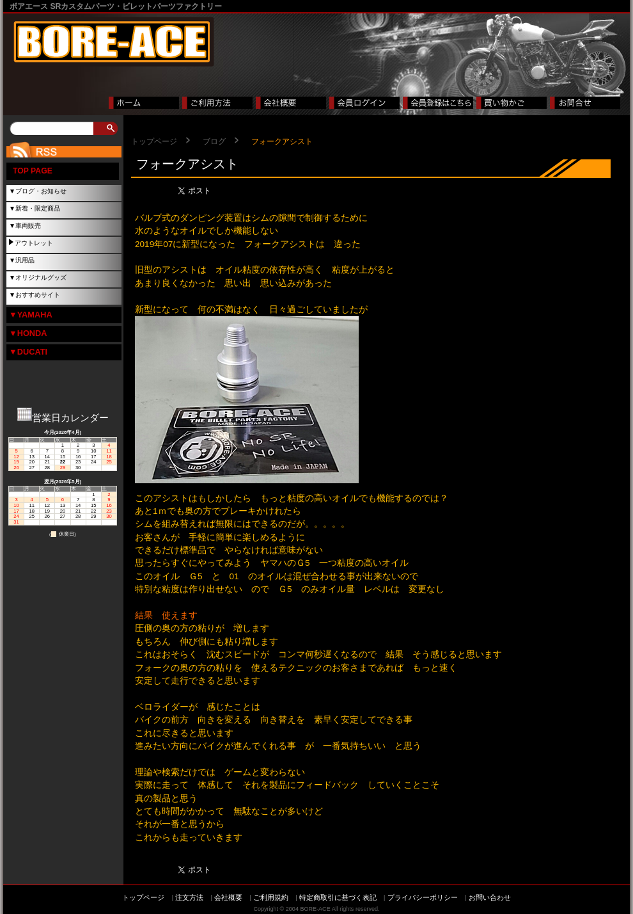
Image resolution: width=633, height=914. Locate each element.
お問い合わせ (490, 897)
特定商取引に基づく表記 (338, 897)
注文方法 (189, 897)
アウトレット (34, 242)
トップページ (154, 141)
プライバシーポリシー (422, 897)
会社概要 (228, 897)
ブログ (214, 141)
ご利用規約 (270, 897)
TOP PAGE (32, 170)
